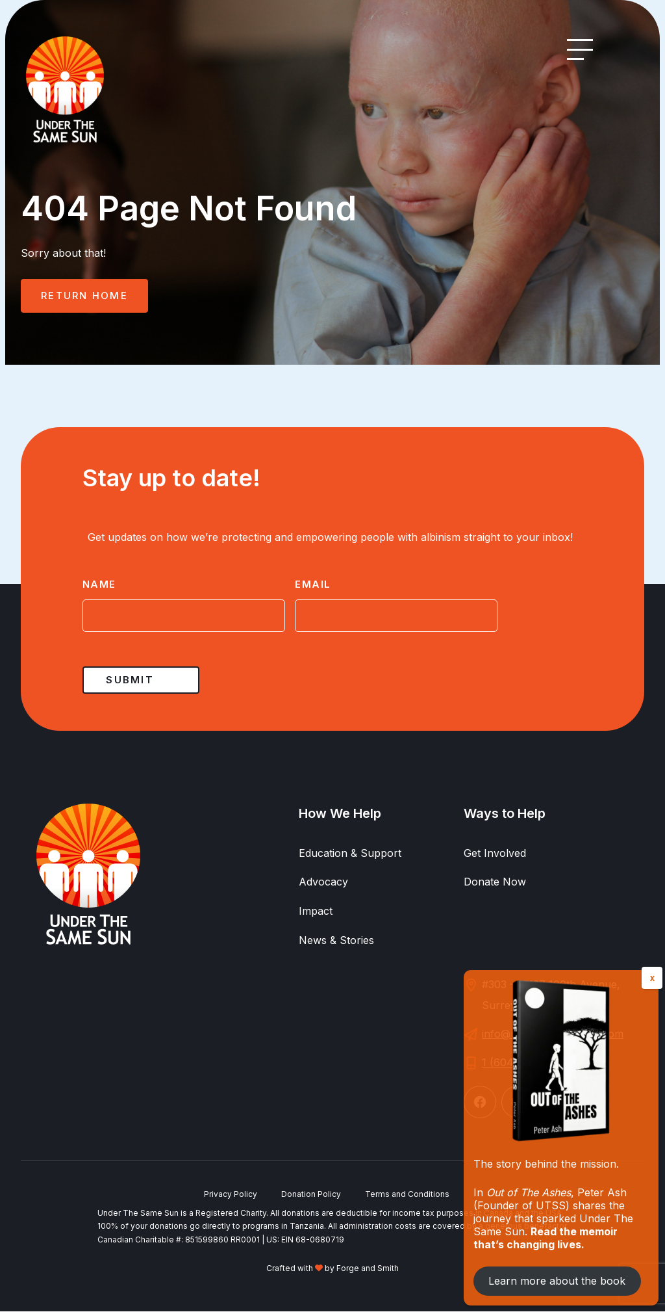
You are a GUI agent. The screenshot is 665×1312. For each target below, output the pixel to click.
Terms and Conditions (408, 1195)
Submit (130, 680)
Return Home (84, 295)
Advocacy (323, 882)
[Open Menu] (580, 49)
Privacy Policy (229, 1195)
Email (313, 584)
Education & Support (350, 852)
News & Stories (336, 940)
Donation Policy (311, 1195)
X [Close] (652, 978)
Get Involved (495, 852)
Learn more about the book (556, 1280)
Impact (315, 911)
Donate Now (495, 882)
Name (99, 584)
